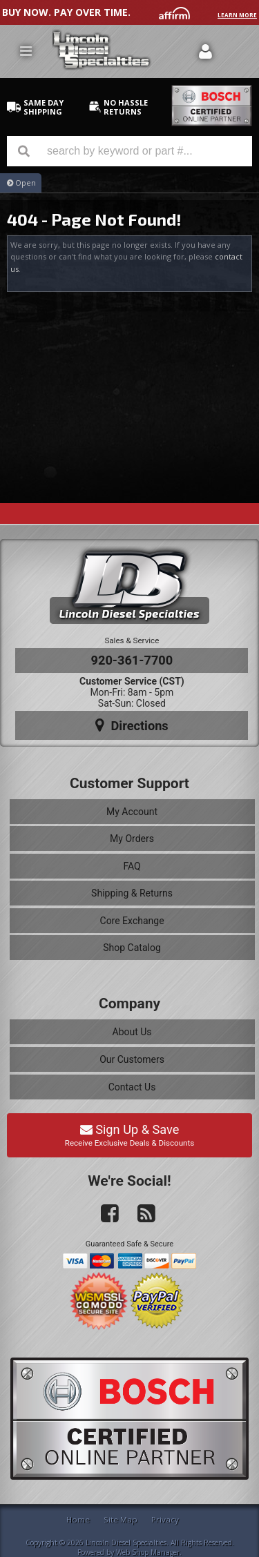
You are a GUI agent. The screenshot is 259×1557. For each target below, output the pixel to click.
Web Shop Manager (148, 1552)
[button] (129, 151)
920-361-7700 (132, 660)
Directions (132, 725)
